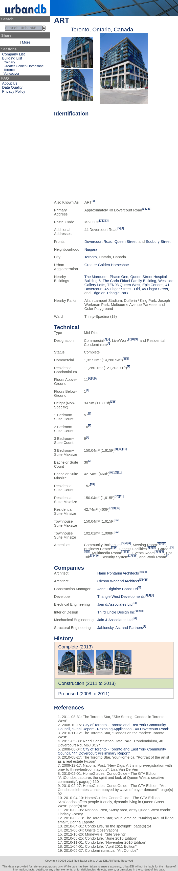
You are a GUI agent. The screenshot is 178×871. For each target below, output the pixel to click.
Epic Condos (152, 285)
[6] (122, 228)
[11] (124, 449)
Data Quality (12, 88)
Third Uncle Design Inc (116, 612)
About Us (9, 84)
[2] (146, 208)
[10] (120, 449)
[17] (130, 555)
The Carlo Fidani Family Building (129, 281)
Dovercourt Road (98, 242)
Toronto (9, 71)
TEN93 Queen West (123, 285)
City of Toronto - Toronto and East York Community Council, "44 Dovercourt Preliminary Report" (112, 751)
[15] (92, 484)
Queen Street (126, 242)
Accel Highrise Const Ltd (117, 589)
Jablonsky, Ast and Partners (120, 628)
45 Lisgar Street (155, 289)
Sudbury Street (158, 242)
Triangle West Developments (121, 597)
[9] (136, 339)
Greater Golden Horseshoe (23, 67)
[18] (135, 555)
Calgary (9, 63)
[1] (93, 201)
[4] (95, 378)
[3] (149, 208)
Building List (12, 59)
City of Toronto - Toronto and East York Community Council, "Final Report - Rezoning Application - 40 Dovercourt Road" (113, 727)
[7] (129, 339)
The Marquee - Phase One (106, 277)
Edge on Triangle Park (110, 293)
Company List (13, 55)
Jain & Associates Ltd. (115, 604)
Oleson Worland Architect (118, 581)
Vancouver (11, 74)
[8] (133, 339)
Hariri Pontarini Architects (118, 573)
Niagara (90, 249)
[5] (119, 228)
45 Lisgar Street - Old (122, 289)
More (26, 43)
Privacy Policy (13, 92)
